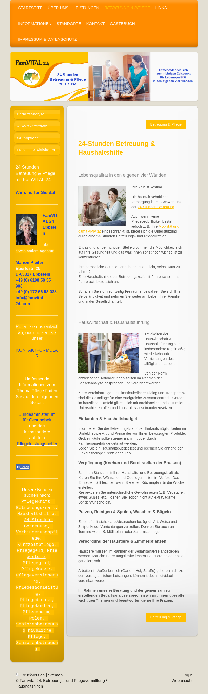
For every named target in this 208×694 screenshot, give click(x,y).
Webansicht (182, 680)
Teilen (23, 467)
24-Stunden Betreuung (156, 207)
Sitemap (55, 675)
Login (187, 675)
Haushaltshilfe (35, 513)
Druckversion (31, 675)
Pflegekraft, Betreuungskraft (35, 504)
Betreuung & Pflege (166, 124)
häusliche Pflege (41, 633)
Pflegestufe (42, 553)
